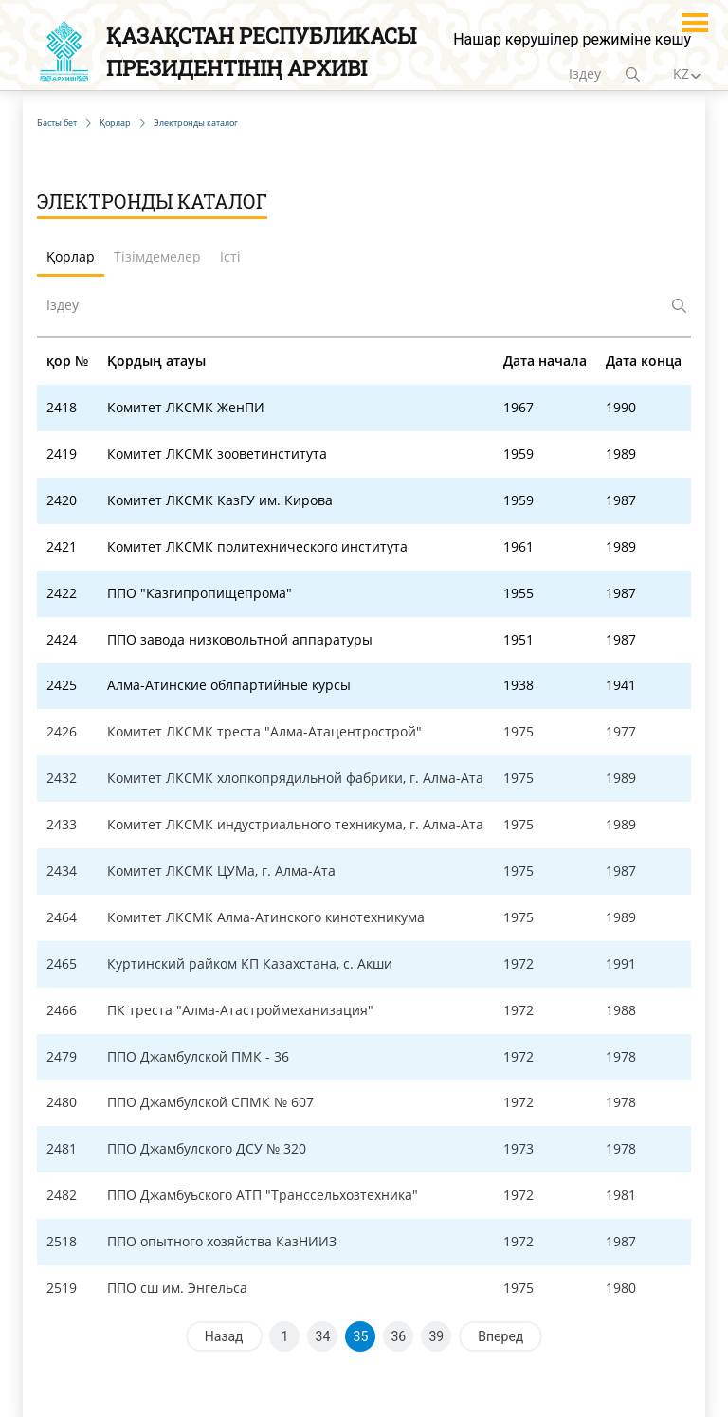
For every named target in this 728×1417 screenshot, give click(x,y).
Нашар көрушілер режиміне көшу (572, 39)
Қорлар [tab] (70, 256)
